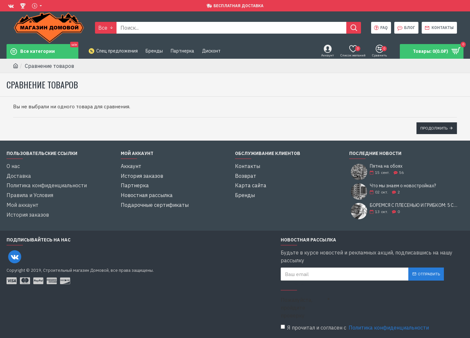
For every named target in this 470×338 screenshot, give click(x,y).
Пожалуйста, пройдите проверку (296, 308)
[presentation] (375, 305)
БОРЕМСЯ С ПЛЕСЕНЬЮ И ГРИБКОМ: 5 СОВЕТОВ (414, 205)
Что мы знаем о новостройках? (403, 185)
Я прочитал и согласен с (355, 327)
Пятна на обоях (386, 166)
